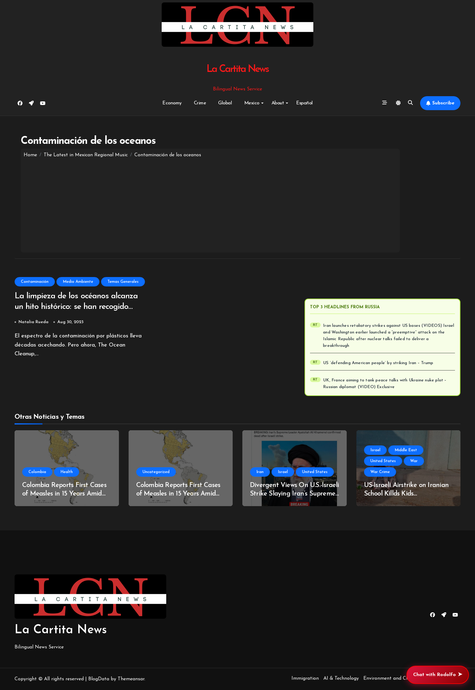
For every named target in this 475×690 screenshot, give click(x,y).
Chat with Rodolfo (437, 674)
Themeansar (131, 679)
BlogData (98, 679)
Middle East (406, 450)
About (279, 103)
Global (225, 103)
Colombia (37, 472)
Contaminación (35, 282)
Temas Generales (123, 282)
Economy (172, 103)
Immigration (305, 678)
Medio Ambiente (78, 282)
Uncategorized (156, 472)
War (414, 461)
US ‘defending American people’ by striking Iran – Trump (378, 363)
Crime (200, 103)
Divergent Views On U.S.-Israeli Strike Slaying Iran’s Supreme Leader (294, 494)
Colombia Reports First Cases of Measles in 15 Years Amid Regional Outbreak (64, 494)
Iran (260, 472)
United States (315, 472)
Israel (283, 472)
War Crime (380, 472)
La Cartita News (238, 69)
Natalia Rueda (34, 322)
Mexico (254, 103)
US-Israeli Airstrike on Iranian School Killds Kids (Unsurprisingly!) (406, 494)
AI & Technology (341, 678)
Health (66, 472)
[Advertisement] (210, 203)
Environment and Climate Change (400, 678)
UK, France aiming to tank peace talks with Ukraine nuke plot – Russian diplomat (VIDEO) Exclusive (385, 383)
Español (304, 103)
